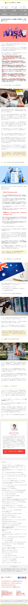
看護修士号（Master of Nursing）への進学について (10, 550)
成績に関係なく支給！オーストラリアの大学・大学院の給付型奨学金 (13, 543)
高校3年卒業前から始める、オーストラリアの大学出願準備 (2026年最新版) (14, 490)
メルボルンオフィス (17, 581)
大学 (4, 10)
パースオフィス (5, 583)
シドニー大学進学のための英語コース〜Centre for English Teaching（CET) (14, 542)
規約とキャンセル (21, 594)
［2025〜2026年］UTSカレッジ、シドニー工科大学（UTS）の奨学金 (13, 557)
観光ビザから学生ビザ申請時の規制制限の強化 (14, 70)
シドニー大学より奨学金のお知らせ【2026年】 (9, 555)
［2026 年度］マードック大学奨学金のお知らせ (9, 560)
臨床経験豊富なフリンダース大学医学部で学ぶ (9, 488)
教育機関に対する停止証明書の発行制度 (12, 73)
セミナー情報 (23, 14)
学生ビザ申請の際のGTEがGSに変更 (12, 56)
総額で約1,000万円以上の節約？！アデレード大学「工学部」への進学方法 (14, 519)
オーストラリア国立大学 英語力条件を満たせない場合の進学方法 (12, 472)
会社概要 (18, 592)
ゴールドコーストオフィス (8, 584)
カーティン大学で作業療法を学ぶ (7, 497)
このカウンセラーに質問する (15, 451)
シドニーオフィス (6, 581)
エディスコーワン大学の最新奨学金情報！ (8, 486)
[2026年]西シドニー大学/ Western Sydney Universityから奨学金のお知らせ (13, 536)
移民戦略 (24, 47)
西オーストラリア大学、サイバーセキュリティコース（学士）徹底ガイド (13, 474)
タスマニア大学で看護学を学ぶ (7, 545)
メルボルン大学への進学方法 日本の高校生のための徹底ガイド (12, 513)
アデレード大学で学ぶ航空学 (6, 532)
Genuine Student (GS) (9, 58)
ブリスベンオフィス (16, 583)
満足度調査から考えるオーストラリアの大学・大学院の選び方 (12, 523)
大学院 (14, 10)
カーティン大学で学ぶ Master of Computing (9, 493)
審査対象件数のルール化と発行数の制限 (12, 65)
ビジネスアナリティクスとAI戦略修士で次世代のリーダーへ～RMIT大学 (13, 480)
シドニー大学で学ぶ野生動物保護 (7, 540)
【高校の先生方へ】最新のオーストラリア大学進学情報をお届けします (13, 465)
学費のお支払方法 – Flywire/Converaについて (9, 515)
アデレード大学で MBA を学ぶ (7, 553)
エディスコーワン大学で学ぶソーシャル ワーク (9, 478)
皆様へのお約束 (20, 593)
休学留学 (4, 14)
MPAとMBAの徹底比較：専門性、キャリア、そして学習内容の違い (12, 505)
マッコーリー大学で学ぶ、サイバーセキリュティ (9, 503)
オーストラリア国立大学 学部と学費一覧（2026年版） (11, 495)
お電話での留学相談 (6, 593)
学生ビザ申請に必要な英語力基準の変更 (12, 61)
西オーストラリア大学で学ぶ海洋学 (7, 538)
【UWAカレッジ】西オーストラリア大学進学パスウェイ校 (11, 562)
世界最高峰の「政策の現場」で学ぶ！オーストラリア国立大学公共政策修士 (14, 501)
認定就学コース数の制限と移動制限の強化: (13, 78)
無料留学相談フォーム (7, 592)
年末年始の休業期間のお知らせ (7, 511)
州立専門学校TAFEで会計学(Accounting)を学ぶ (9, 521)
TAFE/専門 (23, 10)
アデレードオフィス (6, 586)
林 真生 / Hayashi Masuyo (14, 432)
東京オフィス (16, 586)
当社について (14, 14)
